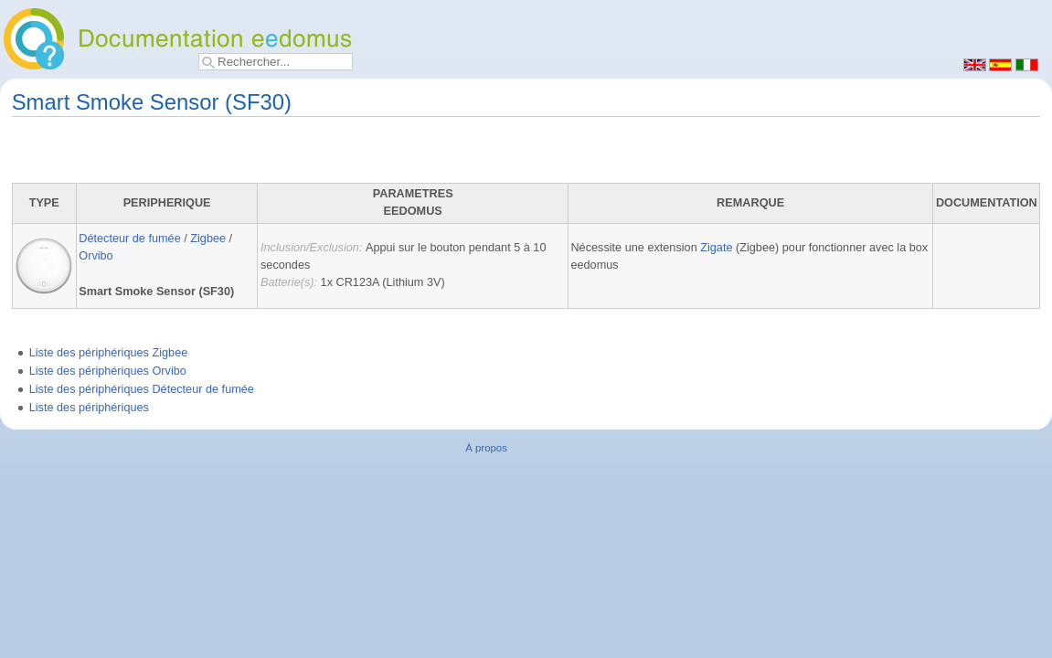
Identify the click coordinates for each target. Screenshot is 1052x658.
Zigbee (208, 238)
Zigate (716, 247)
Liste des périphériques (89, 407)
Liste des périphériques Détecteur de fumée (141, 389)
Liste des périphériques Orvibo (107, 371)
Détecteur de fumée (129, 238)
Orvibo (95, 255)
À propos (486, 447)
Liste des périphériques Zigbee (108, 352)
